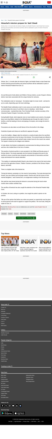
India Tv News (31, 213)
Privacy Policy (26, 421)
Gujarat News (4, 393)
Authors (2, 323)
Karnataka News (4, 397)
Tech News (3, 355)
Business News (4, 359)
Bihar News (3, 375)
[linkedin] (16, 405)
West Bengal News (30, 381)
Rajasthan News (29, 377)
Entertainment (38, 6)
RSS (43, 421)
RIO (39, 421)
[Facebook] (2, 405)
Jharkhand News (4, 381)
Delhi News (3, 377)
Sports (31, 6)
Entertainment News (5, 351)
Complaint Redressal (5, 313)
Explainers (3, 357)
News (2, 20)
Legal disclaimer (17, 421)
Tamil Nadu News (5, 387)
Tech (44, 6)
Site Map (10, 421)
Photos (49, 6)
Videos (7, 6)
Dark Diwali (23, 213)
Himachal (4, 213)
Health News (4, 361)
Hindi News (3, 319)
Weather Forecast (5, 333)
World (26, 6)
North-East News (5, 385)
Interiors (10, 213)
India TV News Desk (5, 73)
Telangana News (29, 379)
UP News (3, 389)
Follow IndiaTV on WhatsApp (26, 218)
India (11, 6)
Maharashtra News (30, 375)
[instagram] (9, 405)
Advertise (3, 311)
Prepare (16, 213)
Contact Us (3, 307)
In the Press (3, 315)
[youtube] (13, 405)
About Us (3, 309)
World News (3, 345)
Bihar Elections (19, 6)
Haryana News (4, 379)
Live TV (2, 321)
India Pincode (4, 335)
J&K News (3, 395)
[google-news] (20, 405)
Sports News (4, 353)
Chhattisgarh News (5, 391)
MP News (3, 383)
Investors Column (5, 317)
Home (2, 6)
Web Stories (3, 325)
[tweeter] (6, 405)
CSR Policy (33, 421)
